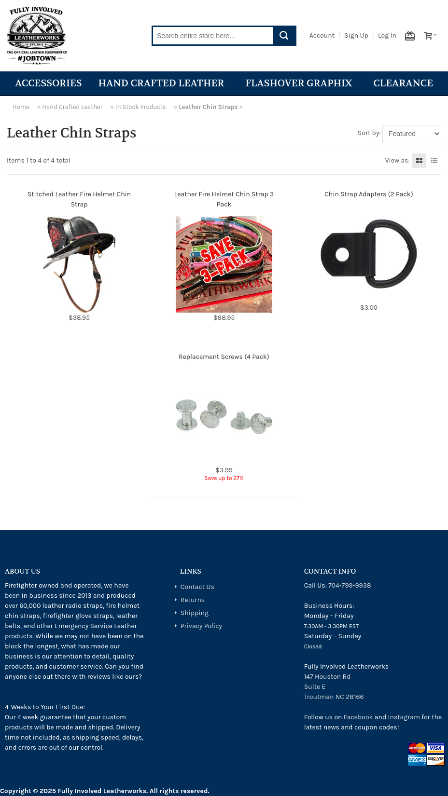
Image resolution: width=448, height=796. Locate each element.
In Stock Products (140, 106)
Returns (193, 600)
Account (322, 35)
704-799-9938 (349, 585)
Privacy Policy (201, 626)
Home (21, 106)
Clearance (403, 83)
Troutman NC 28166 (334, 697)
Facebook (358, 717)
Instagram (404, 717)
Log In (387, 35)
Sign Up (356, 35)
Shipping (195, 613)
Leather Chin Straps (208, 106)
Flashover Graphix (301, 83)
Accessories (48, 83)
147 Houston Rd (327, 676)
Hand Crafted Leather (163, 83)
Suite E (315, 687)
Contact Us (197, 587)
